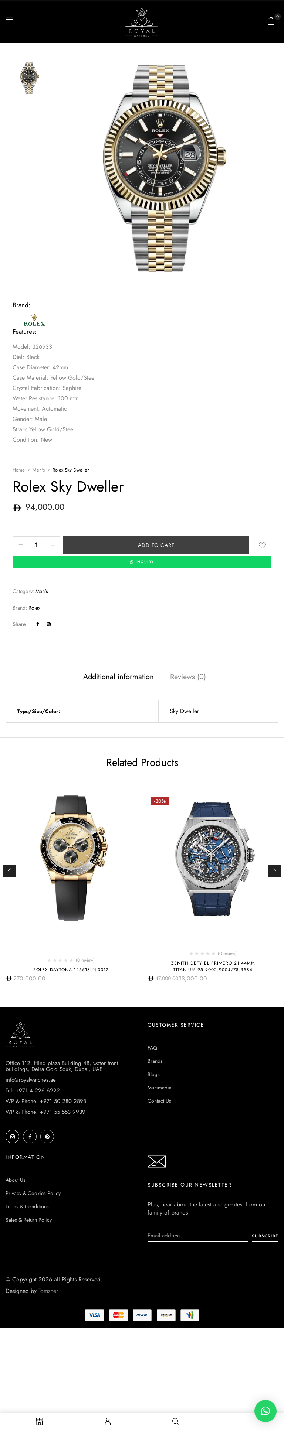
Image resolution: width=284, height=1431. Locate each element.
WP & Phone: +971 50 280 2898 (46, 1102)
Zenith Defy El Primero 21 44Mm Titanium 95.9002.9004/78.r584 (213, 966)
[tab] (118, 678)
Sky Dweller (184, 711)
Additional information (118, 677)
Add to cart (156, 545)
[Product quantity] (36, 545)
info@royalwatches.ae (31, 1080)
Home (19, 469)
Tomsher (48, 1291)
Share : (21, 625)
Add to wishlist (262, 545)
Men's (39, 469)
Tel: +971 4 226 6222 (33, 1091)
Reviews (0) (188, 677)
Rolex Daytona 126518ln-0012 (71, 970)
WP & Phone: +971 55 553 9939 (45, 1112)
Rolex (34, 608)
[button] (271, 21)
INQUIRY (142, 562)
